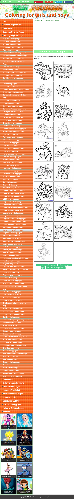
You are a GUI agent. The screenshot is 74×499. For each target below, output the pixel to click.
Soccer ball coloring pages (13, 308)
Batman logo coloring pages (13, 58)
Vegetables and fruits (11, 401)
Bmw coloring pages (10, 69)
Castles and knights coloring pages (16, 89)
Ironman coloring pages (11, 176)
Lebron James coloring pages (14, 190)
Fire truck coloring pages (12, 126)
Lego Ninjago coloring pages (13, 210)
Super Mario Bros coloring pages (15, 337)
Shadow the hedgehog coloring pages (14, 304)
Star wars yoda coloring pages (14, 328)
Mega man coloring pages (12, 233)
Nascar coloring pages (11, 255)
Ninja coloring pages (10, 264)
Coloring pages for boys (13, 35)
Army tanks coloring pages (13, 47)
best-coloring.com (38, 497)
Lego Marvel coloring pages (13, 204)
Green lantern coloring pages (13, 148)
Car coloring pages (10, 84)
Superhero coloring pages (12, 342)
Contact (25, 2)
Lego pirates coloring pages (13, 213)
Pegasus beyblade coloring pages (15, 269)
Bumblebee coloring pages (13, 78)
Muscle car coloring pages (12, 252)
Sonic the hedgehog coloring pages (16, 320)
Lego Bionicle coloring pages (13, 196)
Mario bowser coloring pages (13, 230)
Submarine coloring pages (12, 334)
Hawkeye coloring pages (12, 157)
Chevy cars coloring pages (13, 92)
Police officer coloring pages (13, 283)
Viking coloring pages (11, 370)
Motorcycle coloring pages (13, 250)
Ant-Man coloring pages (12, 41)
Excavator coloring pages (12, 123)
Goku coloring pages (10, 145)
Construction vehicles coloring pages (14, 96)
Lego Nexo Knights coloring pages (15, 207)
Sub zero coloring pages (12, 331)
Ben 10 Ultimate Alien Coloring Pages (14, 62)
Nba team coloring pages (12, 261)
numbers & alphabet (11, 390)
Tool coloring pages (10, 359)
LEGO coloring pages (11, 199)
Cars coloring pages (10, 86)
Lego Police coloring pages (13, 216)
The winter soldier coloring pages (15, 353)
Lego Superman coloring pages (14, 221)
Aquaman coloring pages (12, 44)
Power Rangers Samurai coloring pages (15, 287)
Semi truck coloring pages (12, 300)
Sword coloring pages (11, 348)
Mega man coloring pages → (56, 267)
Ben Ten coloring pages (11, 67)
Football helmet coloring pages (14, 128)
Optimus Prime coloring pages (14, 266)
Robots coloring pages (11, 297)
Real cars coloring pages (12, 294)
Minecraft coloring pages (12, 238)
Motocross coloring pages (12, 244)
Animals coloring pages (13, 394)
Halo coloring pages (10, 151)
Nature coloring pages (12, 404)
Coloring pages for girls (12, 25)
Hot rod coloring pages (11, 171)
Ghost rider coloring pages (13, 140)
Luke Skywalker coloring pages (14, 224)
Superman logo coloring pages (14, 345)
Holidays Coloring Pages (13, 408)
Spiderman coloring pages (12, 323)
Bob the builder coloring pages (14, 72)
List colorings (14, 2)
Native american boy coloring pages (16, 258)
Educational (8, 379)
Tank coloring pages (10, 351)
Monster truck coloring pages (14, 241)
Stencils (6, 412)
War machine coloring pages (13, 373)
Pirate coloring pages (11, 272)
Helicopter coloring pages (12, 162)
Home (4, 2)
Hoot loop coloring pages (12, 168)
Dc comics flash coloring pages (14, 109)
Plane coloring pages (10, 278)
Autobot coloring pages (11, 50)
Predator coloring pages (12, 292)
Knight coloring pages (11, 188)
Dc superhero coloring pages (13, 112)
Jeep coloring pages (10, 179)
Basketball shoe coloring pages (14, 53)
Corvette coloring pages (12, 100)
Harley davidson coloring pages (14, 154)
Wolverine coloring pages (12, 376)
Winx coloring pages (11, 386)
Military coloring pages (11, 235)
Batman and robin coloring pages (15, 55)
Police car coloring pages (12, 280)
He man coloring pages (11, 159)
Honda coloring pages (11, 165)
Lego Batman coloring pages (13, 193)
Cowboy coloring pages (11, 103)
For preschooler (9, 397)
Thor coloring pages (10, 356)
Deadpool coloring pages (12, 114)
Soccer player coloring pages (13, 314)
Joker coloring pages (10, 185)
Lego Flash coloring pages (13, 202)
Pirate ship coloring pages (12, 275)
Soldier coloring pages (11, 317)
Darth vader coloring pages (13, 106)
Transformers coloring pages (13, 365)
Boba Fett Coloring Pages (12, 75)
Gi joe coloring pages (11, 143)
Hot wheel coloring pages (12, 174)
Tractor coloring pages (11, 362)
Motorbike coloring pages (12, 247)
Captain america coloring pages (14, 81)
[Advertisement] (53, 35)
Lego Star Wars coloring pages (14, 219)
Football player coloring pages (14, 131)
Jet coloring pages (10, 182)
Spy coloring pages (10, 325)
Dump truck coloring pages (13, 120)
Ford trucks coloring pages (13, 137)
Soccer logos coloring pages (13, 311)
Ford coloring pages (10, 134)
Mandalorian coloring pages (13, 227)
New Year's (7, 28)
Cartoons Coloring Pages (13, 32)
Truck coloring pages (10, 368)
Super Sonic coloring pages (13, 339)
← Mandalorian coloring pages (46, 265)
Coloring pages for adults (13, 383)
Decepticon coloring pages (13, 117)
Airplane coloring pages (12, 39)
